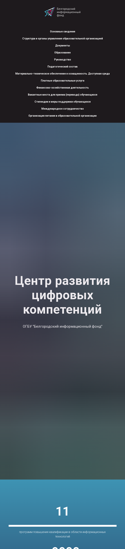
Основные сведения (62, 31)
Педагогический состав (62, 66)
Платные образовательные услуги (62, 80)
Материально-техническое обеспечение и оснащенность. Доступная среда (62, 73)
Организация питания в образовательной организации (62, 115)
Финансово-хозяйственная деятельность (62, 87)
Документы (62, 45)
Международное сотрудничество (62, 108)
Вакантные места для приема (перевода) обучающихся (62, 94)
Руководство (62, 59)
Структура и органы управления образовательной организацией (62, 38)
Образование (62, 52)
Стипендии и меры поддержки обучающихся (63, 101)
